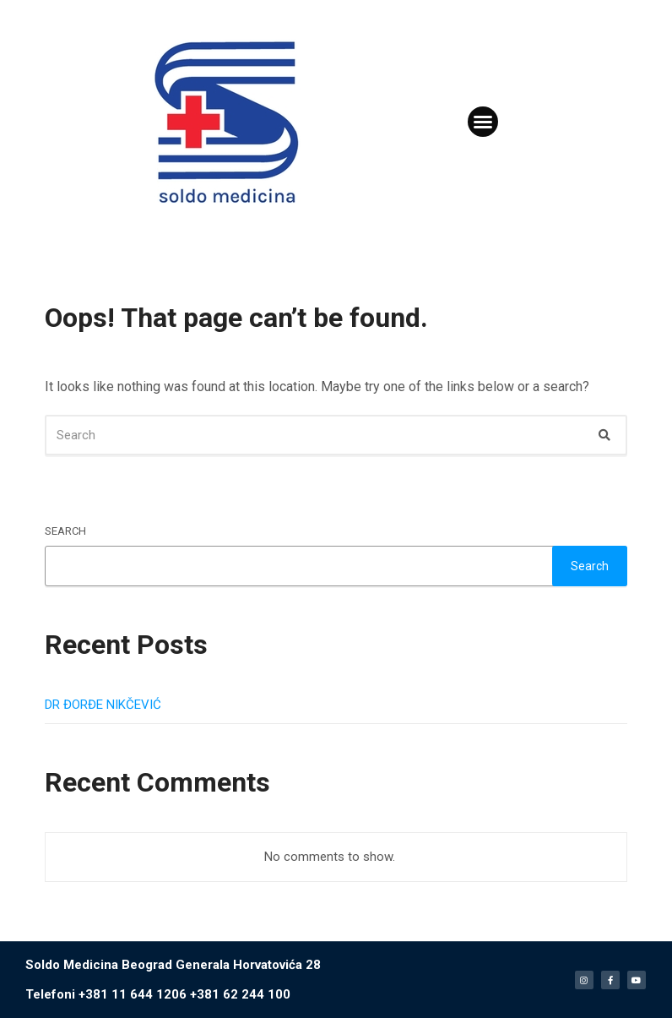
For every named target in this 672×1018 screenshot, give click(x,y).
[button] (483, 121)
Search (65, 531)
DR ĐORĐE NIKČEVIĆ (103, 704)
